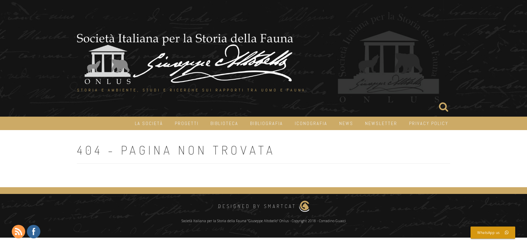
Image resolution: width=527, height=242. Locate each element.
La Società (149, 123)
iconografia (311, 123)
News (346, 123)
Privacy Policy (428, 123)
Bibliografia (266, 123)
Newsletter (381, 123)
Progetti (187, 123)
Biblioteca (224, 123)
